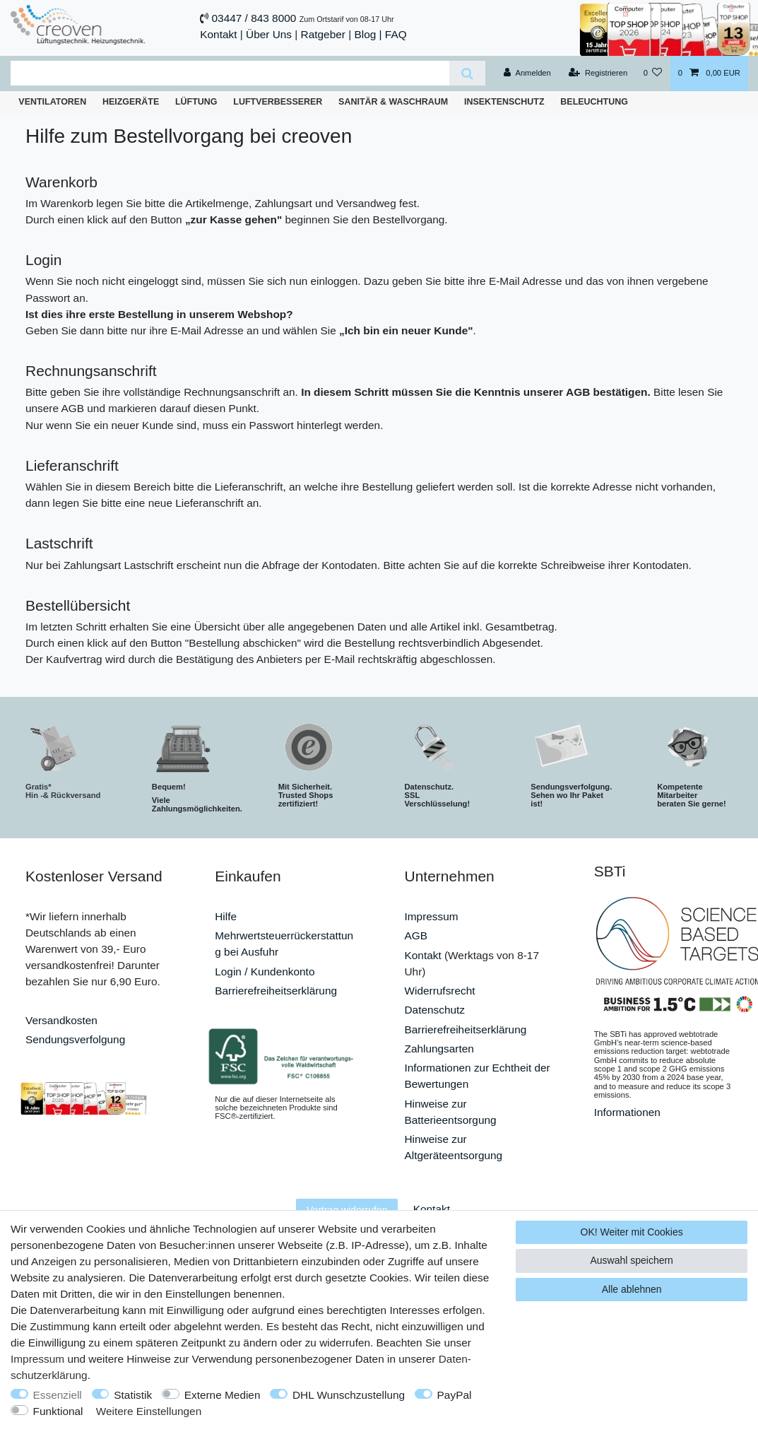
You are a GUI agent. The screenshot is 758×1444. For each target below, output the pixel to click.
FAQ (396, 34)
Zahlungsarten (439, 1049)
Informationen (627, 1112)
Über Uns (269, 34)
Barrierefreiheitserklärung (276, 991)
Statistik (133, 1395)
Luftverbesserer (277, 102)
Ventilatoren (52, 102)
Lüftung (196, 102)
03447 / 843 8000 (254, 18)
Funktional (58, 1411)
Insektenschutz (504, 102)
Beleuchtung (594, 102)
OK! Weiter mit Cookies (632, 1232)
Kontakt (218, 34)
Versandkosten (61, 1020)
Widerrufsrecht (440, 991)
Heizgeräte (130, 102)
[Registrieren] (598, 73)
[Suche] (467, 73)
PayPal (454, 1395)
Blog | (367, 34)
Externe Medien (222, 1395)
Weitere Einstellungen (148, 1411)
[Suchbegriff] (230, 73)
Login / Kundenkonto (264, 971)
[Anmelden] (527, 73)
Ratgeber (323, 34)
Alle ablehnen (632, 1289)
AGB (416, 935)
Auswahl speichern (631, 1260)
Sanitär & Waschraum (393, 102)
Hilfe (226, 916)
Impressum (431, 916)
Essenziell (57, 1395)
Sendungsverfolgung (75, 1039)
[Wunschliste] (652, 73)
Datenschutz (435, 1010)
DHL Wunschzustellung (348, 1395)
